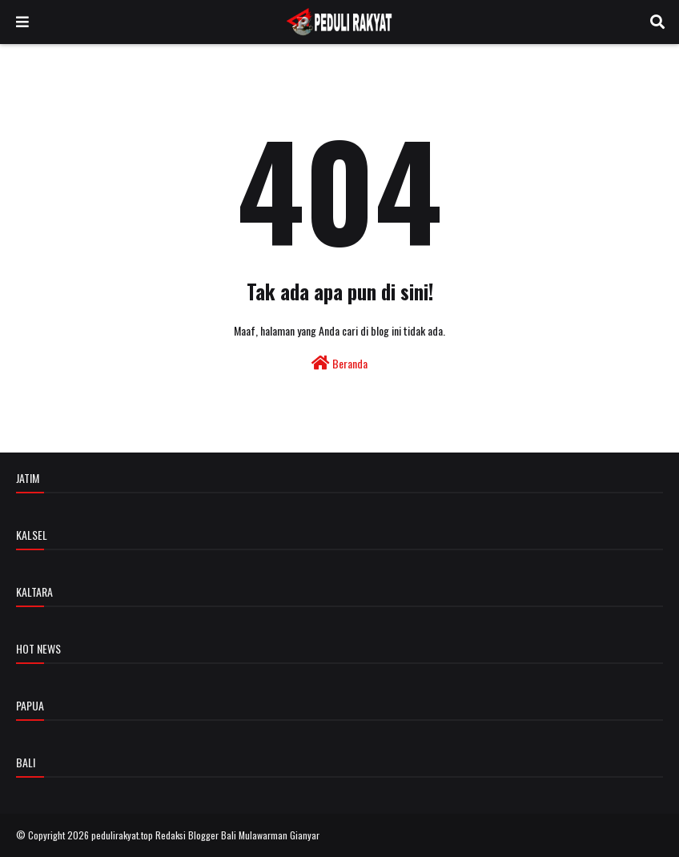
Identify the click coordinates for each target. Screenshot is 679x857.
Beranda (339, 363)
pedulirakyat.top (122, 835)
